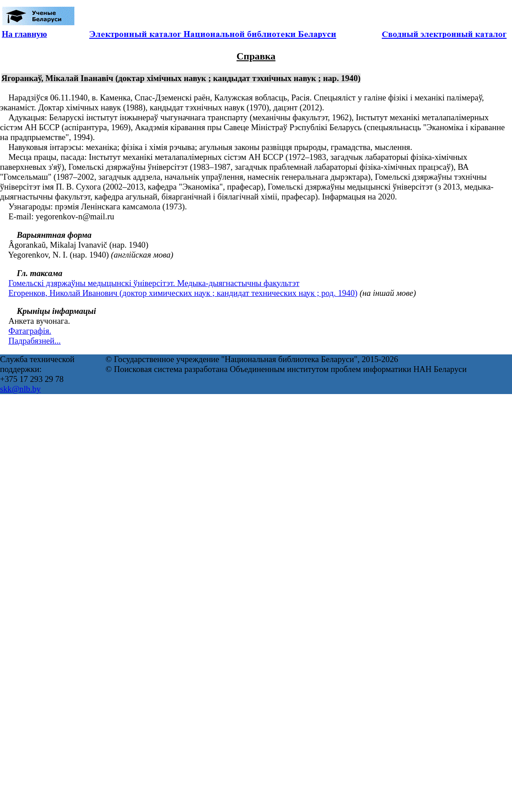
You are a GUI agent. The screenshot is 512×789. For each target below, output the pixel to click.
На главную (24, 34)
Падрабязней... (35, 340)
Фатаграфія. (30, 331)
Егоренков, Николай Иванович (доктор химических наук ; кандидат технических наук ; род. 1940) (183, 293)
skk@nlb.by (20, 389)
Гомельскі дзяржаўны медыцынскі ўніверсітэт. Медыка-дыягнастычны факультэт (154, 283)
